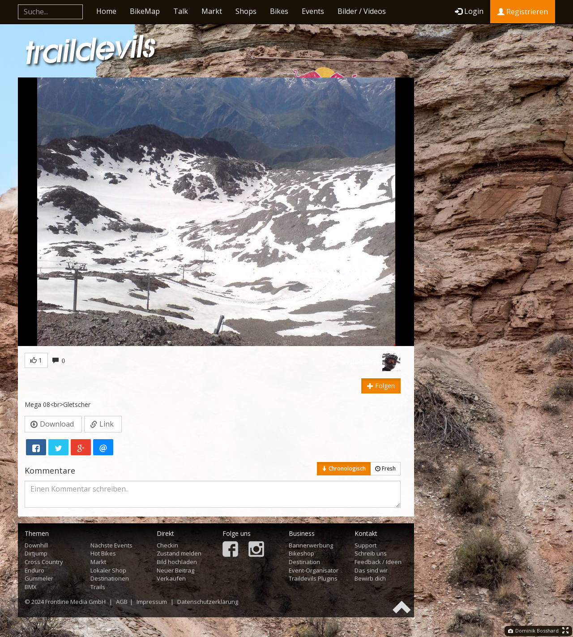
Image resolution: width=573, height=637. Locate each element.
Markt (211, 11)
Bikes (279, 11)
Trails (97, 587)
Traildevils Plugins (313, 578)
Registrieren (522, 12)
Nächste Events (111, 545)
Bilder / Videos (362, 11)
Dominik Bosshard (533, 630)
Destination (304, 562)
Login (469, 11)
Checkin (167, 545)
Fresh (385, 468)
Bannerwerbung (311, 545)
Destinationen (109, 578)
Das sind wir (371, 570)
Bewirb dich (370, 578)
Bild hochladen (177, 562)
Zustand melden (179, 553)
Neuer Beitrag (175, 570)
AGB (122, 602)
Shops (246, 11)
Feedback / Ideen (378, 562)
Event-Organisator (313, 570)
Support (365, 545)
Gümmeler (39, 578)
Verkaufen (171, 578)
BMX (31, 587)
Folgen (381, 385)
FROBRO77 (363, 362)
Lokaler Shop (108, 570)
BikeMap (145, 11)
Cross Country (44, 562)
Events (313, 11)
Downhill (36, 545)
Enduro (34, 570)
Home (106, 11)
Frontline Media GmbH (75, 602)
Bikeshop (301, 553)
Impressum (152, 602)
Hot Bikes (103, 553)
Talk (180, 11)
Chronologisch (344, 468)
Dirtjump (36, 553)
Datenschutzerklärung (207, 602)
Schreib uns (371, 553)
